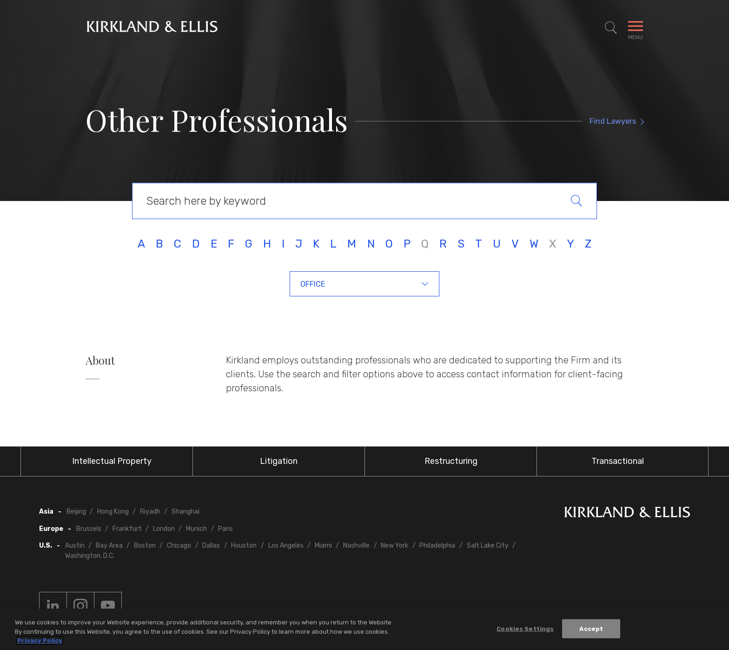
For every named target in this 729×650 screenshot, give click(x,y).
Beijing (76, 512)
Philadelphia (437, 545)
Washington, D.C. (89, 556)
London (164, 529)
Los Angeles (286, 545)
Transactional (617, 461)
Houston (244, 545)
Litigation (279, 461)
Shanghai (185, 512)
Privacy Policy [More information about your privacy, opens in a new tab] (39, 640)
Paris (225, 529)
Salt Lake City (488, 545)
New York (394, 545)
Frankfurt (127, 529)
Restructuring (450, 461)
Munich (196, 529)
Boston (145, 545)
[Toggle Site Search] (611, 28)
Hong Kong (113, 512)
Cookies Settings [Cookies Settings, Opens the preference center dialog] (525, 628)
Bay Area (109, 545)
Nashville (356, 545)
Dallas (211, 545)
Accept (591, 628)
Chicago (179, 545)
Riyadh (150, 512)
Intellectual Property (112, 461)
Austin (75, 545)
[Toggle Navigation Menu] (635, 28)
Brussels (88, 529)
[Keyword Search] (364, 201)
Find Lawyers (613, 121)
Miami (323, 545)
